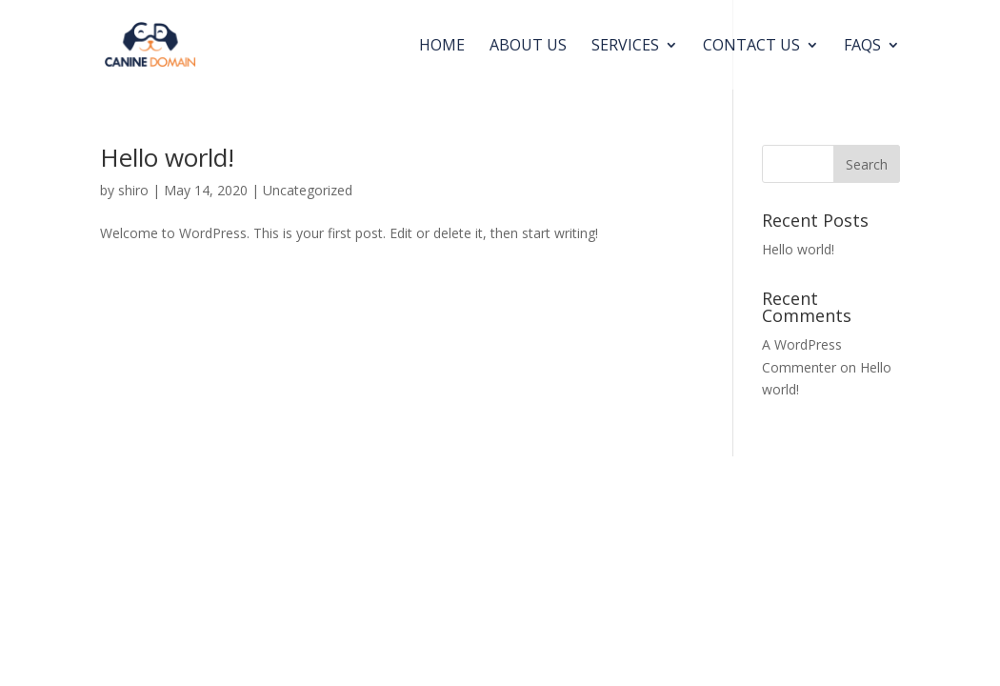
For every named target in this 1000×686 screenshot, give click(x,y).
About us (528, 46)
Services (625, 46)
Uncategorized (307, 190)
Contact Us (751, 46)
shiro (133, 190)
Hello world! (167, 157)
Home (442, 46)
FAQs (862, 46)
